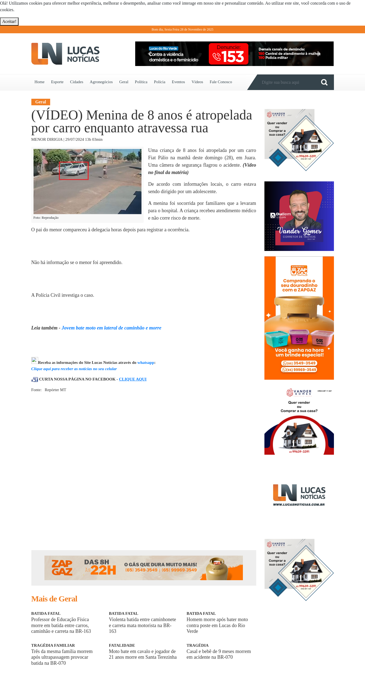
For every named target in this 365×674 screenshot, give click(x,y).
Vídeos (197, 82)
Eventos (178, 82)
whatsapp (145, 362)
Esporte (57, 82)
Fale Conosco (221, 82)
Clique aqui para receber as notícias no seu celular (74, 369)
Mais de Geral (54, 598)
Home (40, 82)
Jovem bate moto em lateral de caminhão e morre (111, 328)
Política (141, 82)
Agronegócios (101, 82)
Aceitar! (9, 21)
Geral (123, 82)
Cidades (76, 82)
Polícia (159, 82)
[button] (150, 53)
